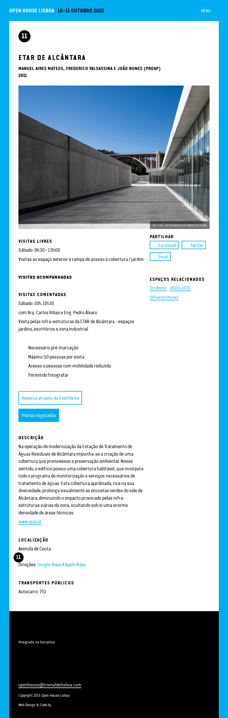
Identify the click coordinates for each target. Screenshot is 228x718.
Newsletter (49, 673)
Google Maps (49, 564)
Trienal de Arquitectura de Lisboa (34, 629)
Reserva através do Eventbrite (50, 398)
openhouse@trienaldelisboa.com (49, 684)
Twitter (194, 245)
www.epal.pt (29, 521)
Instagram (40, 673)
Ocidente (158, 288)
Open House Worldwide (46, 650)
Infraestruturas (164, 297)
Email (160, 256)
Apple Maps (75, 564)
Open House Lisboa (31, 10)
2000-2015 (180, 288)
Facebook (164, 245)
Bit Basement (71, 704)
